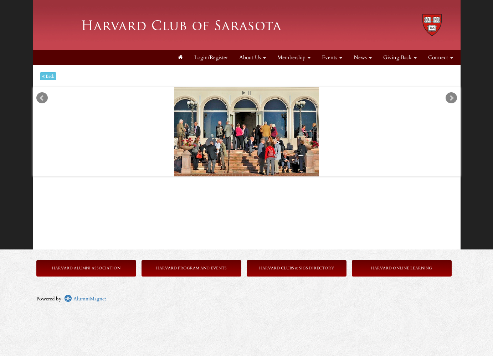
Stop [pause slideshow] (249, 93)
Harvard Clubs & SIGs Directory (296, 268)
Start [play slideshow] (244, 93)
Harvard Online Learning (401, 268)
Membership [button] (293, 57)
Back (48, 76)
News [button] (363, 57)
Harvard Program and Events (191, 268)
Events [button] (332, 57)
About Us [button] (252, 57)
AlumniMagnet (85, 298)
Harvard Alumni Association (86, 268)
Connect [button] (440, 57)
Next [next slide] (451, 98)
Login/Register (211, 57)
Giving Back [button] (400, 57)
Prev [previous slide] (42, 98)
